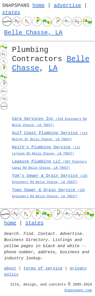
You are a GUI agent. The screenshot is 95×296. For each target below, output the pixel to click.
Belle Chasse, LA (33, 32)
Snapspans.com (78, 290)
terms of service (43, 268)
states (11, 13)
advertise (67, 5)
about (10, 268)
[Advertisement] (51, 96)
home (38, 5)
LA (53, 68)
